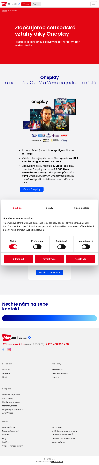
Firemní (36, 4)
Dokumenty (7, 398)
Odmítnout (18, 259)
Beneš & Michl (57, 461)
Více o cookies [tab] (82, 208)
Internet (5, 369)
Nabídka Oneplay (49, 272)
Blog (4, 438)
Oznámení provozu (11, 402)
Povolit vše (80, 259)
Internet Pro (57, 369)
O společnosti (8, 427)
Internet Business (60, 373)
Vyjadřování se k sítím (12, 446)
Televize (6, 373)
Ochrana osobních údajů (63, 438)
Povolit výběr (49, 259)
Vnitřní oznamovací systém (64, 431)
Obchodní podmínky (61, 434)
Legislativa (57, 427)
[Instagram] (9, 349)
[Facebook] (3, 350)
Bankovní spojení (10, 431)
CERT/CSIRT (7, 413)
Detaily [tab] (49, 208)
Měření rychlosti (9, 405)
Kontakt (5, 434)
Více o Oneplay (31, 189)
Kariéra (5, 442)
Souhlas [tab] (17, 208)
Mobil (4, 377)
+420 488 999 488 (57, 344)
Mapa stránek (58, 442)
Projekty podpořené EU (13, 409)
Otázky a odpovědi (11, 394)
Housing (55, 377)
